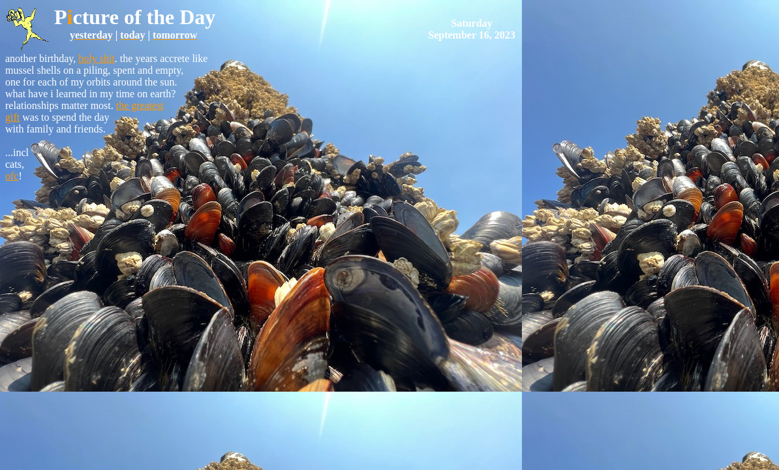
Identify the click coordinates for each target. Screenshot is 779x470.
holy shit (96, 58)
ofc (11, 175)
